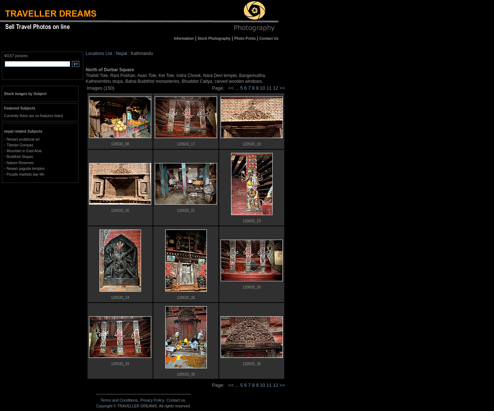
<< (231, 88)
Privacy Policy (152, 400)
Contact (176, 400)
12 (276, 88)
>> (282, 88)
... (237, 88)
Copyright (104, 406)
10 (263, 88)
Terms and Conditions (119, 400)
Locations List (99, 53)
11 (270, 88)
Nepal (121, 53)
